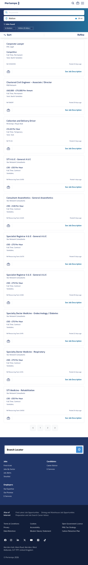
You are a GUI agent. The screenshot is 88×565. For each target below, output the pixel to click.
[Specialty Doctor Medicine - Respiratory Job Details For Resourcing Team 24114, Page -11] (26, 352)
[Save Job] (8, 71)
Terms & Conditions (11, 524)
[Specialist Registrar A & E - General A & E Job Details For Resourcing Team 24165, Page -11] (27, 275)
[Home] (12, 3)
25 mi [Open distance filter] (78, 18)
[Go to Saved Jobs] (77, 3)
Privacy (6, 527)
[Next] (55, 428)
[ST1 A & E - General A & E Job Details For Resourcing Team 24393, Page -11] (19, 159)
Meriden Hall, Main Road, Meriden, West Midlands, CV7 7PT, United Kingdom (20, 548)
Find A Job (8, 466)
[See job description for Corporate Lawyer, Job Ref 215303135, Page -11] (73, 71)
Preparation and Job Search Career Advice (32, 515)
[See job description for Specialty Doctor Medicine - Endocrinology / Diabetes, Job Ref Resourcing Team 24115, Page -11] (73, 341)
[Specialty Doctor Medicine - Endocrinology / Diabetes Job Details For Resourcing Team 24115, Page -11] (32, 313)
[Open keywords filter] (44, 12)
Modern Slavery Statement (40, 531)
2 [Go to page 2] (47, 428)
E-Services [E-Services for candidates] (51, 469)
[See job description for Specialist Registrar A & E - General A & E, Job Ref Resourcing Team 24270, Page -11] (73, 264)
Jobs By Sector (9, 469)
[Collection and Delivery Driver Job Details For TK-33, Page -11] (21, 121)
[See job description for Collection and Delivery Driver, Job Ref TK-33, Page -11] (73, 148)
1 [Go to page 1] (40, 428)
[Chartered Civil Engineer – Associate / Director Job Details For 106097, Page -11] (29, 82)
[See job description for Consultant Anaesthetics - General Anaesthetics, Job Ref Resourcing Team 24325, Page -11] (73, 225)
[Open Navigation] (82, 3)
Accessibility (35, 527)
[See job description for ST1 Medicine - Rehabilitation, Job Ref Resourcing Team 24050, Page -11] (73, 418)
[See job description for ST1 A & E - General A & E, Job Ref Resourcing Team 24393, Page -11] (73, 187)
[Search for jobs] (73, 3)
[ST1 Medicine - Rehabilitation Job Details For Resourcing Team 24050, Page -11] (20, 390)
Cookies (33, 524)
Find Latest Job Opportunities (27, 512)
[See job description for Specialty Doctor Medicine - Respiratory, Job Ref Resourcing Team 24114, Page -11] (73, 379)
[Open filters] (80, 35)
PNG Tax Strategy (69, 527)
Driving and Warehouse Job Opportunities (57, 512)
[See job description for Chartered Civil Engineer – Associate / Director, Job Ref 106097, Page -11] (73, 110)
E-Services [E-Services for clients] (8, 496)
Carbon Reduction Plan (71, 531)
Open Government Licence (72, 524)
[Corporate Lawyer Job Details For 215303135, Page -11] (15, 44)
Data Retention (10, 531)
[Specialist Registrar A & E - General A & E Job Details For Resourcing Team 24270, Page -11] (27, 236)
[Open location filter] (38, 18)
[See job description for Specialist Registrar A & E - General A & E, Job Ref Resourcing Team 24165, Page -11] (73, 302)
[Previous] (33, 428)
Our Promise (8, 493)
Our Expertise (9, 489)
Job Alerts (7, 473)
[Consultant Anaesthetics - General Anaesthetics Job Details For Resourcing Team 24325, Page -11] (30, 198)
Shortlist (7, 477)
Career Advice (52, 466)
